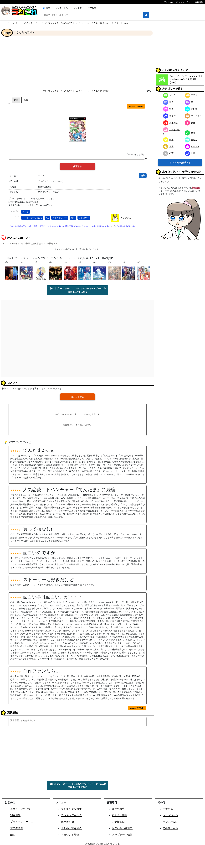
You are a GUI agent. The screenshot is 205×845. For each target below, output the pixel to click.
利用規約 (15, 815)
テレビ (191, 109)
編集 (143, 175)
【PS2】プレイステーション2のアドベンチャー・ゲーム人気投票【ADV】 (76, 23)
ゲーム (25, 212)
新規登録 (196, 188)
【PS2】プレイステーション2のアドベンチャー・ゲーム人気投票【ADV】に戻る (77, 290)
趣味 (190, 132)
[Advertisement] (77, 62)
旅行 (190, 122)
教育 (168, 153)
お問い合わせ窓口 (122, 828)
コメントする (77, 397)
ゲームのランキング (27, 23)
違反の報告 (118, 809)
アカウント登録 (70, 834)
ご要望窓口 (118, 821)
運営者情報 (16, 828)
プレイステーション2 (32, 218)
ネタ (168, 146)
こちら (113, 226)
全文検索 (92, 8)
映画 (168, 109)
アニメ (191, 95)
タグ (79, 8)
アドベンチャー (59, 218)
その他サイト (170, 828)
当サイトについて (20, 809)
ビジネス (192, 146)
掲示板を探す (69, 821)
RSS (12, 834)
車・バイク (193, 116)
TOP (12, 23)
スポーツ (170, 122)
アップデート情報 (122, 834)
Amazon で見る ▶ (136, 106)
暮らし (191, 139)
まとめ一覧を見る (71, 828)
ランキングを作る (71, 815)
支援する (168, 809)
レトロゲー (84, 218)
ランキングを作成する (179, 162)
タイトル (64, 8)
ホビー (169, 116)
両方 (48, 8)
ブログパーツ (170, 815)
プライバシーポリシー (23, 821)
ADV (73, 218)
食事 (168, 139)
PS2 (47, 218)
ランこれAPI (170, 821)
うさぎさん (126, 217)
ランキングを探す (71, 809)
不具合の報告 (119, 815)
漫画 (168, 102)
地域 (190, 153)
